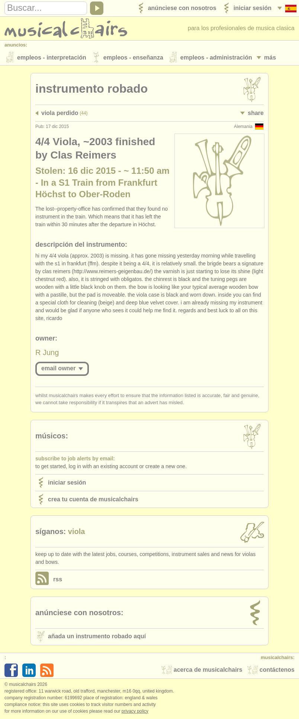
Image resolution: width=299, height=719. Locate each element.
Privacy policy (135, 711)
